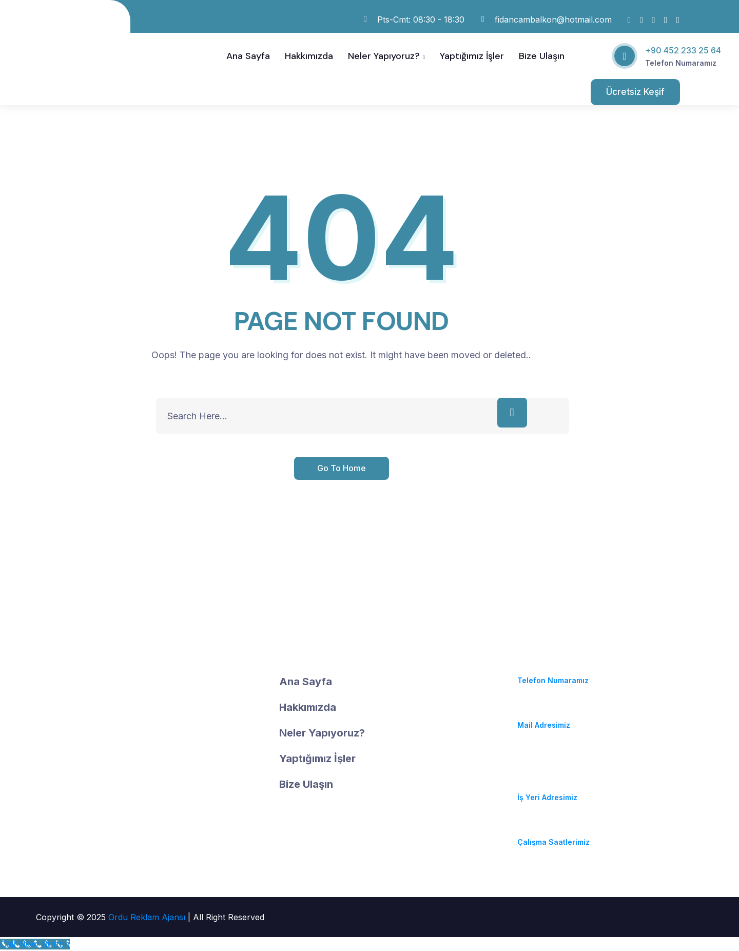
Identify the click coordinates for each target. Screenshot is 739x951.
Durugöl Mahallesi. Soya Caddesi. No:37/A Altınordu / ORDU (562, 771)
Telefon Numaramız (680, 63)
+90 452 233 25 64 (683, 50)
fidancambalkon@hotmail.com (574, 712)
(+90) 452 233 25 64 (555, 668)
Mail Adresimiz (543, 725)
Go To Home (341, 468)
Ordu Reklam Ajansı (148, 917)
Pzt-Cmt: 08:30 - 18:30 (558, 829)
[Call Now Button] (35, 944)
